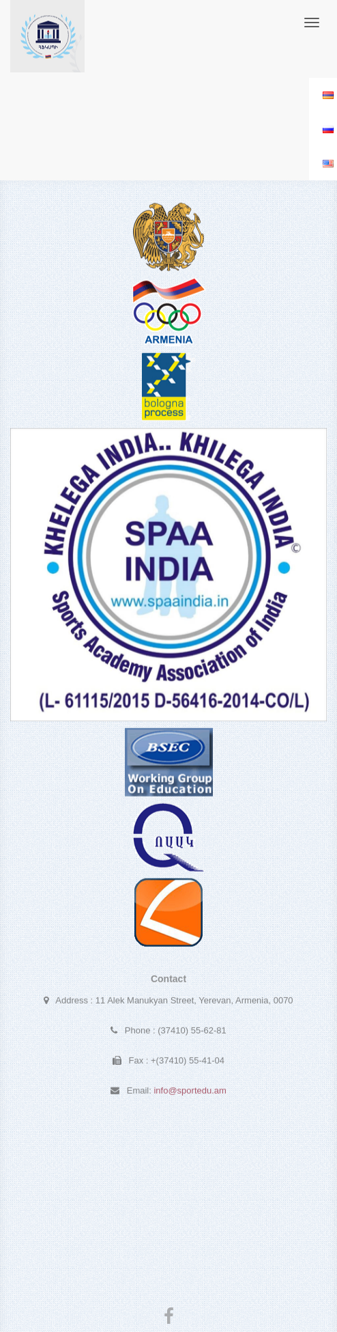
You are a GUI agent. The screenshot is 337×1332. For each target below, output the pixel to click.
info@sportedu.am (189, 1092)
